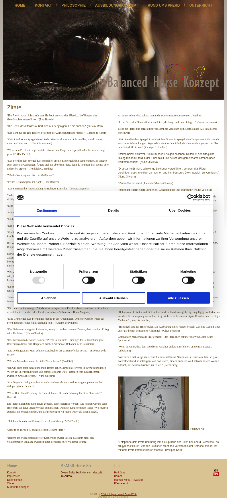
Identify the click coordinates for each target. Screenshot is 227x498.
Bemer (118, 476)
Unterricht (200, 5)
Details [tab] (113, 210)
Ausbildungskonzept (116, 5)
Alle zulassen (178, 298)
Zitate (10, 483)
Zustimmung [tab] (47, 210)
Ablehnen (48, 298)
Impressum (13, 476)
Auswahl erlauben (113, 298)
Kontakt (43, 5)
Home (20, 5)
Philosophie (73, 5)
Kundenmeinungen (18, 486)
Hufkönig (119, 472)
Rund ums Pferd (164, 5)
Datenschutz (14, 479)
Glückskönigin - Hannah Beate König (119, 494)
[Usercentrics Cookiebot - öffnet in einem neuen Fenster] (190, 197)
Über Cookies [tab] (180, 210)
